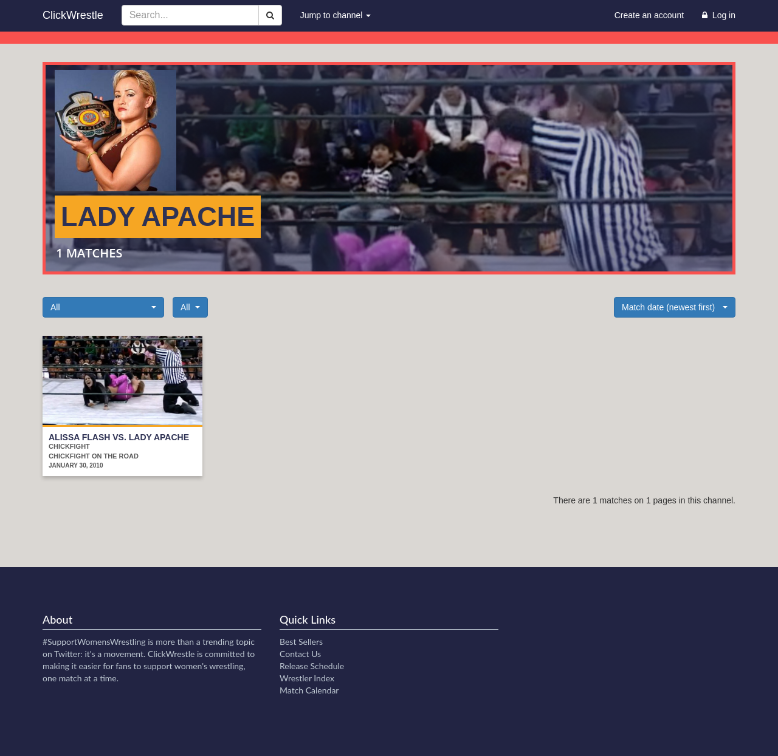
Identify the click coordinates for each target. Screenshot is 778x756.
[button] (103, 307)
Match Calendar (309, 690)
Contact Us (300, 654)
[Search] (270, 15)
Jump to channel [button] (335, 15)
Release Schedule (312, 666)
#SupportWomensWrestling (94, 641)
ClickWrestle (73, 15)
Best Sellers (301, 641)
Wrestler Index (307, 678)
